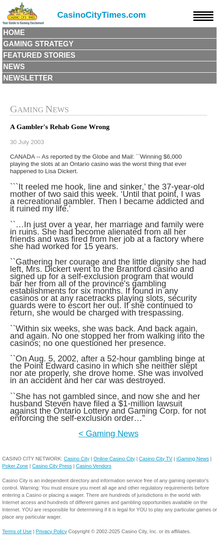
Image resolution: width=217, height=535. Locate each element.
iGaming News (193, 458)
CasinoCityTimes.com (101, 15)
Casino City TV (155, 458)
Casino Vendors (93, 466)
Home (14, 32)
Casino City (76, 458)
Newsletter (28, 78)
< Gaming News (109, 433)
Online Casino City (114, 458)
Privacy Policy (51, 531)
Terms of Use (17, 531)
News (14, 66)
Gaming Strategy (38, 44)
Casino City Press (52, 466)
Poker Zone (15, 466)
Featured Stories (39, 55)
